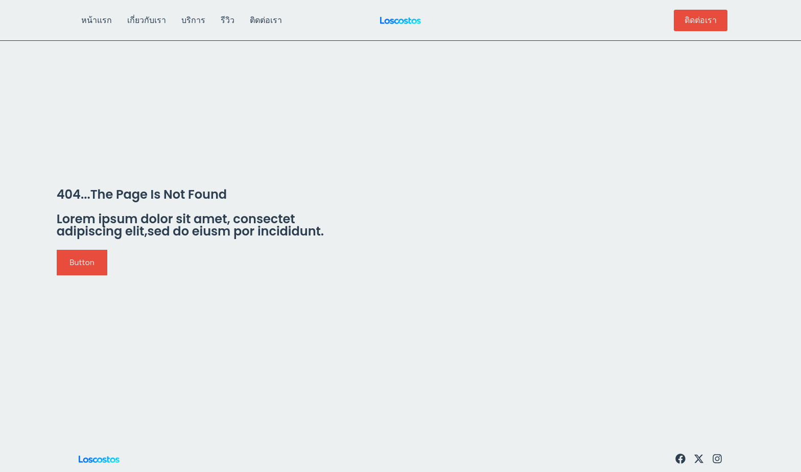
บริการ (193, 20)
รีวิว (227, 20)
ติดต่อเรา (266, 20)
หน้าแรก (96, 20)
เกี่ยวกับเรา (146, 20)
